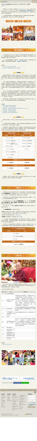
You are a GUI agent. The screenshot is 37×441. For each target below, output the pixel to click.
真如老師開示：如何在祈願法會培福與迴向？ (10, 112)
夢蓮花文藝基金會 (15, 408)
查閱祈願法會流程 (23, 10)
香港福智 (20, 407)
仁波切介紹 (27, 21)
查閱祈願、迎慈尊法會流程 (22, 61)
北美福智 (20, 403)
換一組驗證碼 (33, 402)
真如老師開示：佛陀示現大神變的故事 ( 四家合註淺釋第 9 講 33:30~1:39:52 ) (16, 108)
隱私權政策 (31, 405)
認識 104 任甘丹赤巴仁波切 (7, 344)
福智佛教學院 (14, 401)
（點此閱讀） (20, 216)
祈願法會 (9, 21)
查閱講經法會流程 (30, 10)
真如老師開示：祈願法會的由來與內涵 (9, 109)
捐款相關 (8, 397)
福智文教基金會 (14, 397)
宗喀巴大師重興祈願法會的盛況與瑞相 (9, 105)
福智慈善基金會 (14, 404)
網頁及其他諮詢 (9, 400)
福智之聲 (2, 402)
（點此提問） (15, 198)
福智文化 (13, 403)
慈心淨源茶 (20, 399)
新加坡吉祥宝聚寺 (22, 404)
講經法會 (18, 21)
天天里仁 (20, 398)
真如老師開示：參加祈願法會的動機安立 (10, 111)
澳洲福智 (20, 408)
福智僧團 (2, 400)
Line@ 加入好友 (26, 382)
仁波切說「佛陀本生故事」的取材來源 (9, 66)
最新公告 (2, 403)
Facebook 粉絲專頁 (18, 382)
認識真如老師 (3, 397)
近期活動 (2, 5)
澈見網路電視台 (14, 406)
